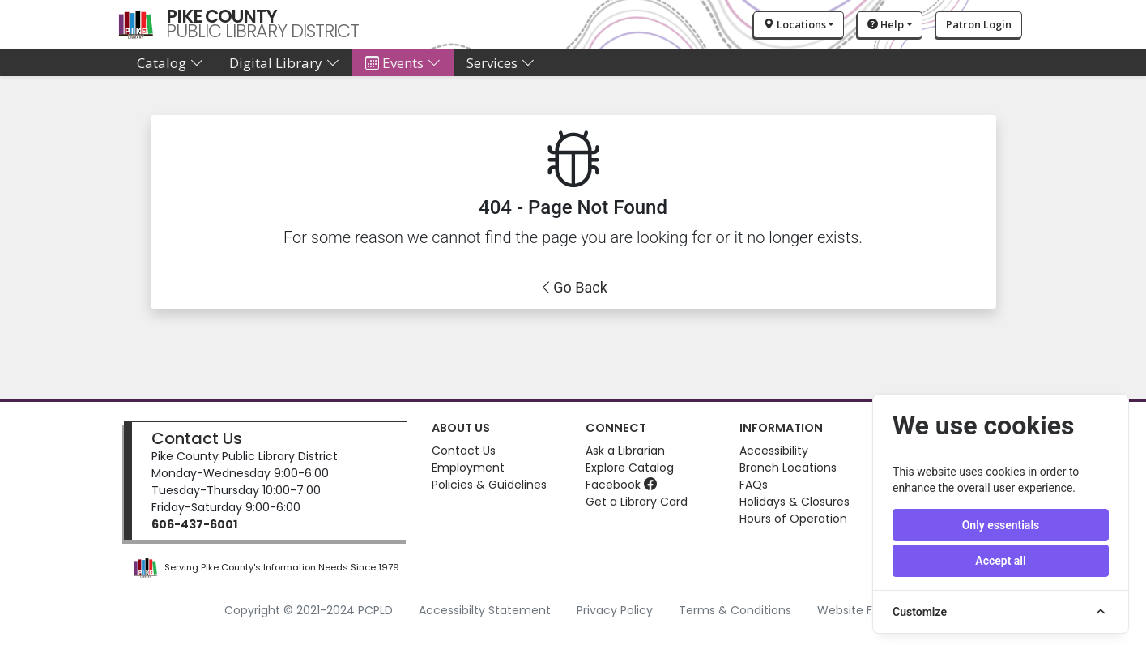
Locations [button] (795, 24)
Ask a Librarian (625, 450)
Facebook (621, 484)
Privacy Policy (615, 610)
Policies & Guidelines (489, 484)
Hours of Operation (793, 518)
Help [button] (885, 24)
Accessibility (773, 450)
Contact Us (196, 438)
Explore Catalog (630, 467)
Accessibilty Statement (485, 610)
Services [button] (500, 62)
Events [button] (403, 62)
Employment (468, 467)
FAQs (753, 484)
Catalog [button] (170, 62)
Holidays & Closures (794, 501)
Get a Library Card (637, 501)
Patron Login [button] (979, 24)
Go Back (580, 287)
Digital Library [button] (284, 62)
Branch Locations (788, 467)
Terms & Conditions (735, 610)
